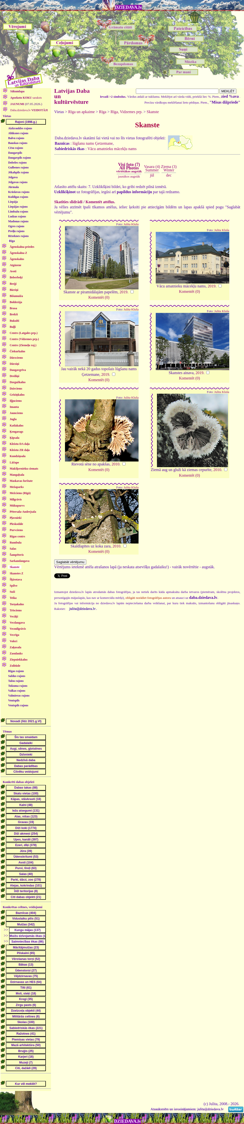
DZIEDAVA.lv (128, 7)
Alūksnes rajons (18, 133)
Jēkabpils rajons (18, 172)
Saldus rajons (16, 676)
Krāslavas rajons (18, 192)
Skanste (153, 112)
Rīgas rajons (16, 671)
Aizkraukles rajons (20, 128)
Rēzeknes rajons (18, 236)
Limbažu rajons (18, 211)
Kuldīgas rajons (18, 197)
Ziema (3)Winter (169, 168)
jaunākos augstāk (129, 176)
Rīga (12, 241)
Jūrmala (13, 187)
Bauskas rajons (17, 143)
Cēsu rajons (15, 148)
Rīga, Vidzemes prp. (126, 112)
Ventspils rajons (18, 705)
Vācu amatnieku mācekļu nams (112, 149)
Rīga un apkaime (81, 112)
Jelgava (13, 177)
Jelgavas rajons (17, 182)
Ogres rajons (16, 226)
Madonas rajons (18, 221)
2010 (115, 464)
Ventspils (13, 700)
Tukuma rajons (17, 685)
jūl (152, 175)
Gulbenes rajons (18, 167)
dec (168, 175)
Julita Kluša (131, 224)
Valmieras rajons (18, 695)
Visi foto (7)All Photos (129, 167)
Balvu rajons (16, 138)
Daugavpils (15, 152)
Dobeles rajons (17, 162)
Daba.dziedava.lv (29, 110)
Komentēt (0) (98, 297)
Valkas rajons (16, 690)
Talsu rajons (16, 681)
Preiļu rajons (16, 231)
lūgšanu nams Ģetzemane (93, 143)
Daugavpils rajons (19, 157)
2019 (124, 292)
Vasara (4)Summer (152, 168)
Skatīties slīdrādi (68, 202)
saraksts (26, 97)
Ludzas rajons (17, 216)
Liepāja (13, 201)
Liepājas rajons (18, 206)
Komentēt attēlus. (100, 202)
